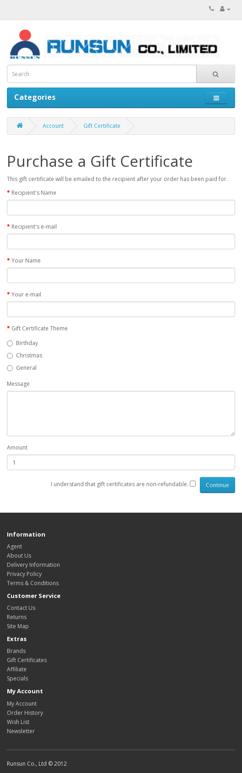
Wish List (18, 722)
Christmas (24, 355)
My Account (22, 703)
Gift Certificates (27, 660)
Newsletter (21, 731)
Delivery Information (33, 565)
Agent (14, 546)
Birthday (22, 343)
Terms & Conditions (33, 583)
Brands (16, 651)
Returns (17, 617)
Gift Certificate (102, 126)
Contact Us (21, 608)
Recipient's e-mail (34, 226)
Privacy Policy (24, 574)
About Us (19, 555)
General (22, 368)
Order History (25, 713)
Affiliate (17, 669)
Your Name (26, 260)
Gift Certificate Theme (39, 328)
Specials (17, 678)
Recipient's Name (33, 193)
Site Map (18, 626)
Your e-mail (26, 294)
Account (53, 126)
